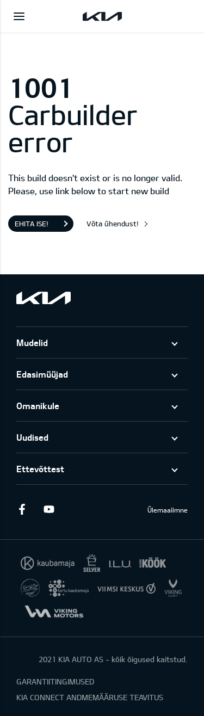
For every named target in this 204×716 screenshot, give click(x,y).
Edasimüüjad (42, 374)
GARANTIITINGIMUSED (55, 681)
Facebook (21, 509)
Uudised (32, 437)
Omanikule (37, 405)
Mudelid (32, 342)
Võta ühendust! (112, 223)
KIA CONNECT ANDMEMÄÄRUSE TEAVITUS (89, 697)
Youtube (49, 509)
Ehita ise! (31, 223)
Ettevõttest (40, 469)
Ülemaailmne (167, 510)
